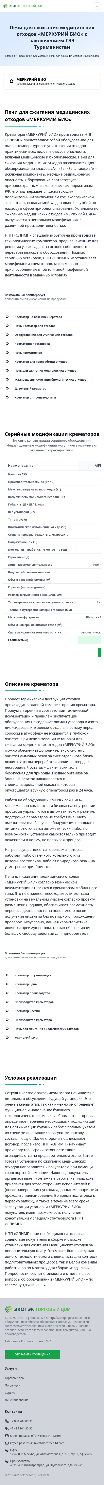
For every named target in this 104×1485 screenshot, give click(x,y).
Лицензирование (16, 1400)
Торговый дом (14, 1378)
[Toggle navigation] (97, 5)
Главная (10, 56)
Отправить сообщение (32, 1354)
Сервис (10, 1392)
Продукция (24, 56)
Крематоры (40, 56)
